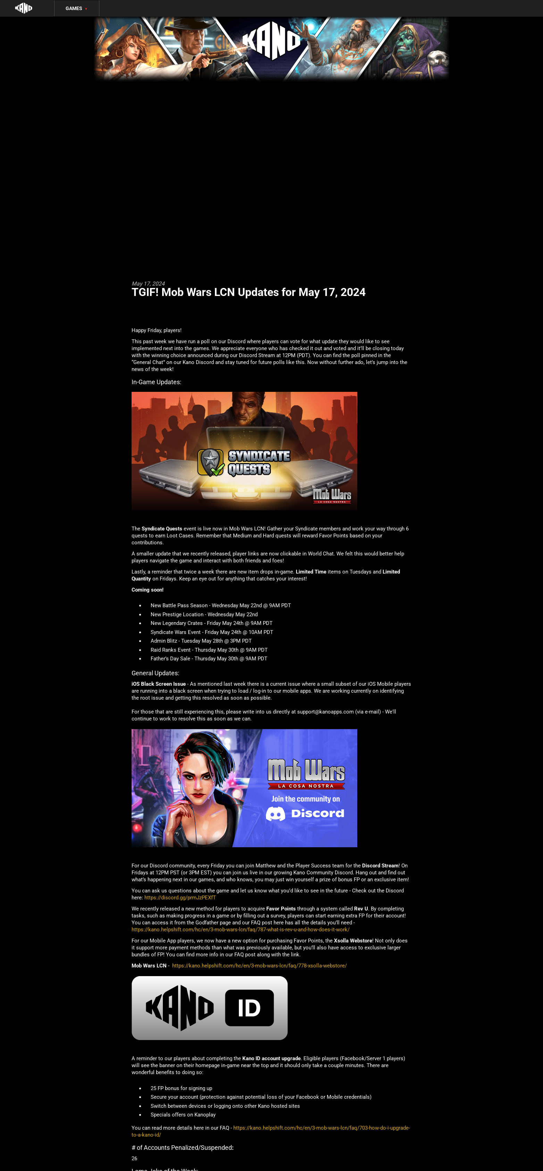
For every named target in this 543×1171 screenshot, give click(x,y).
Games (77, 8)
